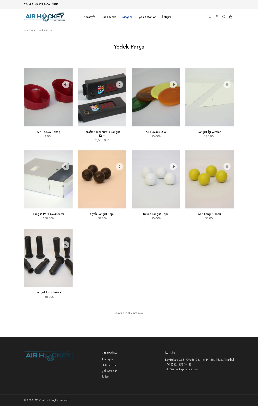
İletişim (166, 17)
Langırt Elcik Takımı (48, 292)
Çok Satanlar (147, 17)
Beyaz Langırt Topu (156, 214)
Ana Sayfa (29, 30)
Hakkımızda (108, 17)
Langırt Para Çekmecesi (48, 214)
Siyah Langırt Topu (102, 214)
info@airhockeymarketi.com (181, 369)
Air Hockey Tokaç (48, 132)
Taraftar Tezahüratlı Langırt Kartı (102, 134)
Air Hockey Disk (156, 132)
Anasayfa (89, 17)
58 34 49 (178, 364)
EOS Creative (41, 400)
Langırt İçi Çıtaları (209, 132)
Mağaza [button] (127, 17)
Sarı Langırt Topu (209, 214)
